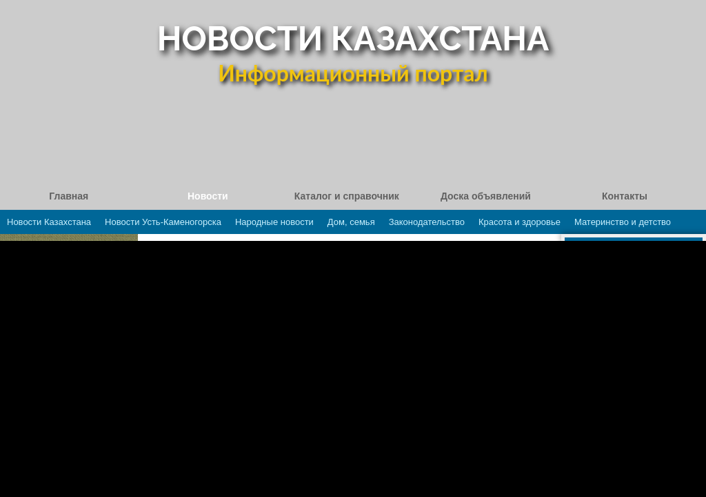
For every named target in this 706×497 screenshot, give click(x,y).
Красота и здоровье (519, 222)
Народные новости (274, 222)
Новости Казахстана (49, 222)
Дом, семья (351, 222)
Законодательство (427, 222)
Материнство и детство (622, 222)
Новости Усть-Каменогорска (163, 222)
